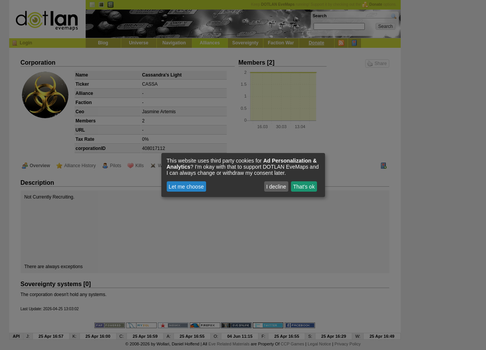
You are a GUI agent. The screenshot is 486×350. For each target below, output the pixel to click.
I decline (276, 187)
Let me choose (186, 187)
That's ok (304, 187)
